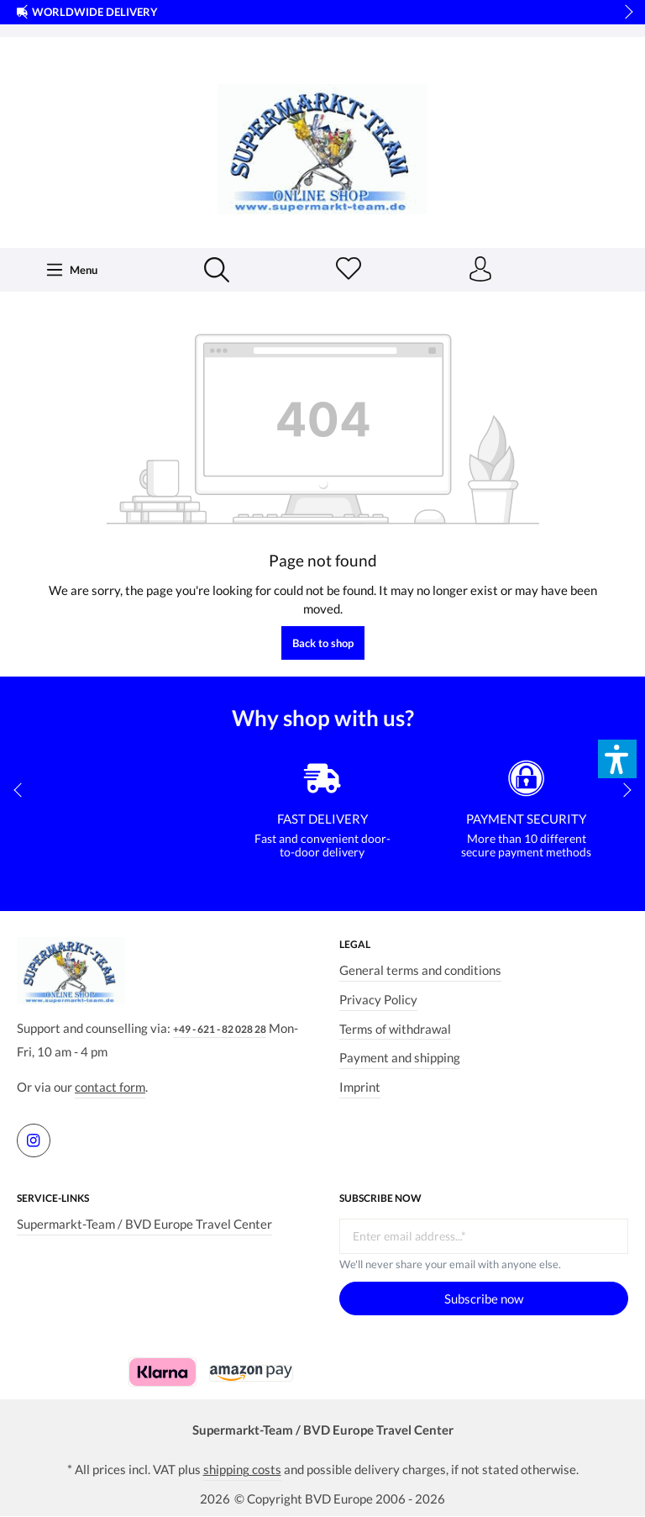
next (624, 12)
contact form (110, 1087)
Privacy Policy (378, 999)
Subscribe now (483, 1298)
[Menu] (71, 270)
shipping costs (242, 1469)
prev (25, 12)
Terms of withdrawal (395, 1028)
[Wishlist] (348, 269)
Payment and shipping (399, 1057)
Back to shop (323, 644)
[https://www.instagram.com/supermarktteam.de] (33, 1140)
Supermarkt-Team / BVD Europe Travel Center (144, 1223)
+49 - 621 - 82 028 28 (219, 1029)
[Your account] (480, 269)
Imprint (359, 1086)
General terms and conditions (420, 969)
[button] (617, 759)
